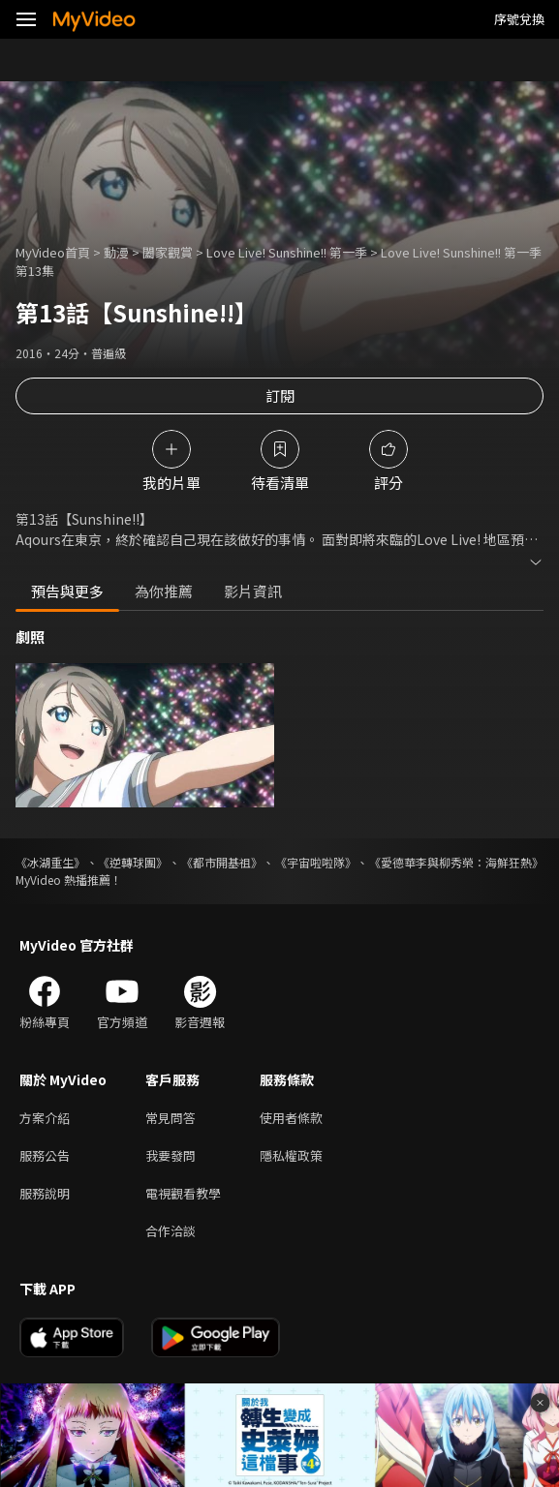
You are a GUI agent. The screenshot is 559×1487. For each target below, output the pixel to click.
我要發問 (170, 1155)
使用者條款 (291, 1117)
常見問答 (170, 1117)
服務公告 (44, 1155)
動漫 (116, 252)
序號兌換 (519, 19)
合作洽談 (170, 1231)
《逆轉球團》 (133, 862)
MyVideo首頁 (53, 252)
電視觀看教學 (183, 1193)
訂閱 (280, 395)
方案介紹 (44, 1117)
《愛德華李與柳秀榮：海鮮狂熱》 (456, 862)
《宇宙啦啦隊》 (316, 862)
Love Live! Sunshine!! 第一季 (286, 252)
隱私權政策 (291, 1155)
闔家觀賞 (167, 252)
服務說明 (44, 1193)
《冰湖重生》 (50, 862)
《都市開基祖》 (222, 862)
